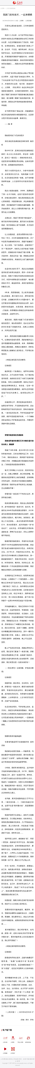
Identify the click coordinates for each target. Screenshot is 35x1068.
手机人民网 (20, 1039)
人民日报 (5, 1039)
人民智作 (13, 1050)
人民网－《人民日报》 (25, 20)
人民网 (2, 8)
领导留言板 (28, 1039)
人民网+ (13, 1039)
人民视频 (5, 1050)
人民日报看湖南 (10, 8)
